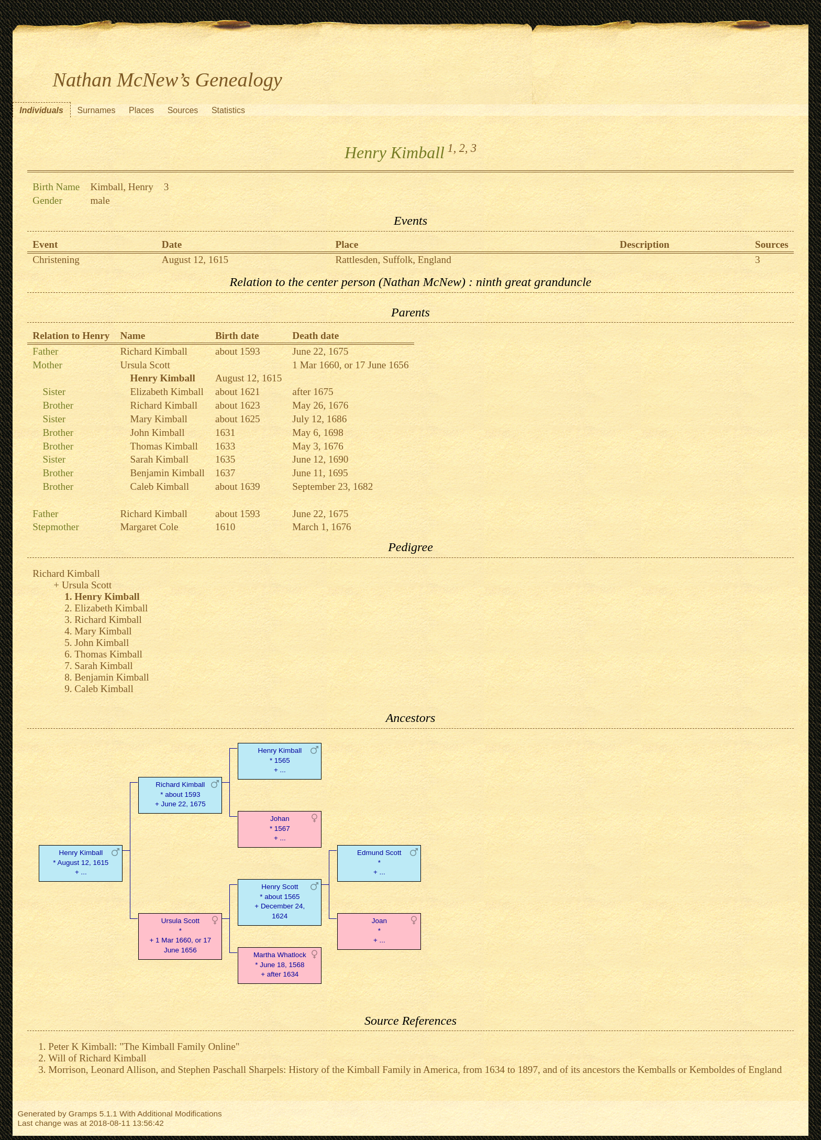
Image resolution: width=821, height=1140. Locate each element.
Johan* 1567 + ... (280, 828)
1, (452, 148)
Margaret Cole (149, 526)
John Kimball (157, 432)
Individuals (41, 110)
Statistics (228, 110)
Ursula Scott (145, 364)
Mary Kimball (158, 418)
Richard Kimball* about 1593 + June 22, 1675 (180, 794)
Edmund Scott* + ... (379, 862)
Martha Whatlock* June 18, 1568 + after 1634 (279, 965)
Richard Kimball (153, 351)
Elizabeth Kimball (167, 391)
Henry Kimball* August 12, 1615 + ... (80, 862)
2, (463, 148)
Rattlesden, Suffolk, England (393, 259)
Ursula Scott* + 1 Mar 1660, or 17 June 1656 (180, 935)
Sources (183, 110)
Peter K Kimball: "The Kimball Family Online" (143, 1046)
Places (141, 110)
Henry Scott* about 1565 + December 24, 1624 (279, 901)
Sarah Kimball (159, 459)
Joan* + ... (379, 931)
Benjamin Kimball (167, 472)
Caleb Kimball (159, 486)
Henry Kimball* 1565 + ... (280, 760)
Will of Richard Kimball (97, 1058)
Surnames (96, 110)
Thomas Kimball (164, 446)
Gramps (83, 1113)
